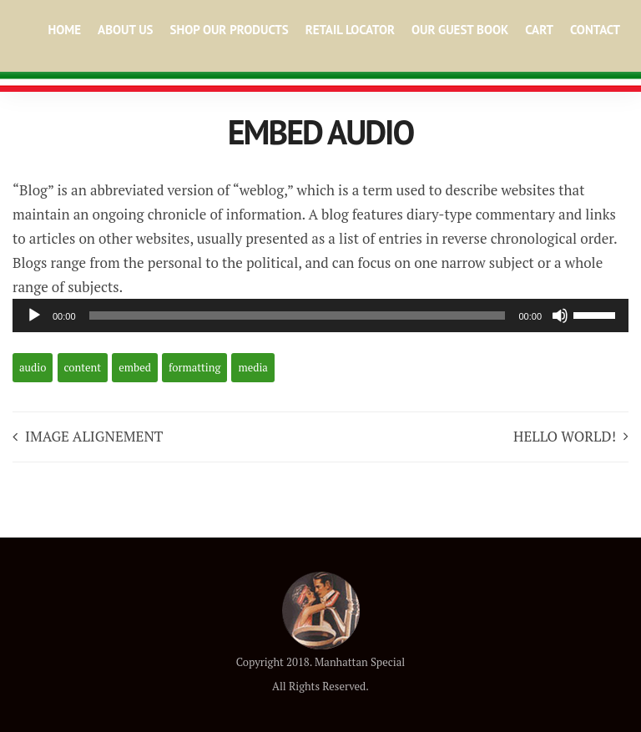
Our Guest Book (459, 30)
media (252, 367)
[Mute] (560, 315)
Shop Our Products (229, 30)
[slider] (297, 315)
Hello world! (564, 436)
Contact (595, 30)
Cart (539, 30)
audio (32, 367)
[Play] (34, 315)
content (83, 367)
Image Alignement (94, 436)
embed (135, 367)
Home (64, 30)
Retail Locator (350, 30)
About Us (125, 30)
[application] (320, 315)
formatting (194, 367)
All (279, 686)
